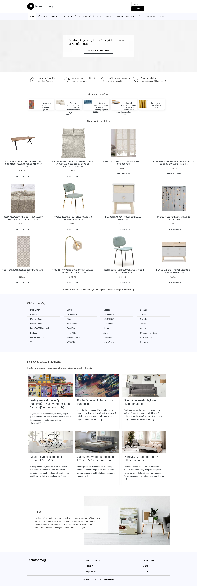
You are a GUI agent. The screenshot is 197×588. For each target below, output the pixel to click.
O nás (145, 566)
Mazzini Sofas (36, 319)
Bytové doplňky (71, 16)
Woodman (144, 328)
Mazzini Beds (36, 324)
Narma (106, 328)
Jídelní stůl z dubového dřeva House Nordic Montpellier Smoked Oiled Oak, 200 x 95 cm (23, 164)
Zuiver (143, 324)
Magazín (89, 566)
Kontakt (146, 571)
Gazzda (106, 310)
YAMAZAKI (108, 337)
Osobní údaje (148, 560)
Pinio (69, 319)
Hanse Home (146, 337)
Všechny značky (93, 560)
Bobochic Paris (73, 337)
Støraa (143, 314)
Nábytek (41, 16)
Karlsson (34, 333)
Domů (32, 16)
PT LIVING (71, 333)
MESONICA (108, 319)
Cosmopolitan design (149, 333)
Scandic (143, 319)
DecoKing (71, 328)
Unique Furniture (37, 337)
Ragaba (33, 314)
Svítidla (150, 16)
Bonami (143, 310)
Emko (69, 310)
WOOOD (71, 342)
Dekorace (54, 16)
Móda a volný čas (134, 16)
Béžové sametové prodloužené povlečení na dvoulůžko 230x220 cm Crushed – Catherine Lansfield (73, 164)
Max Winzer (108, 342)
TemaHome (72, 324)
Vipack (33, 342)
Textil (106, 16)
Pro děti (162, 16)
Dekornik (144, 342)
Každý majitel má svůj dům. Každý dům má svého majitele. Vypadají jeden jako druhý (50, 404)
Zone (105, 333)
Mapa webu (91, 571)
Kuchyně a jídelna (91, 16)
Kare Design (108, 314)
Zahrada (118, 16)
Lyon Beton (35, 310)
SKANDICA (72, 314)
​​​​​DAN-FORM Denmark (39, 328)
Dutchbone (108, 324)
